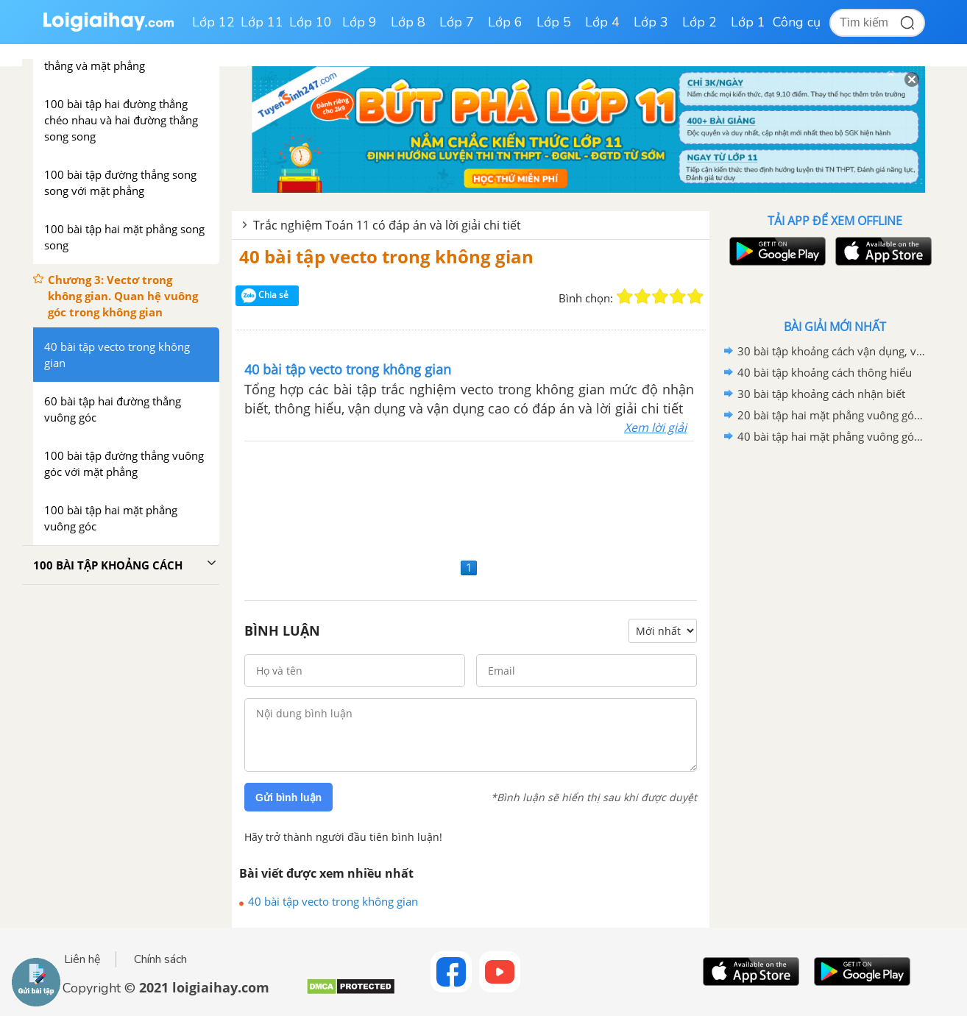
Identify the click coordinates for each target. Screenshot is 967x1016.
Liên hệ (82, 959)
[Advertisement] (470, 497)
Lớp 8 (408, 22)
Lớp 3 (651, 22)
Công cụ (797, 22)
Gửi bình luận (288, 797)
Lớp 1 (748, 22)
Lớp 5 (553, 22)
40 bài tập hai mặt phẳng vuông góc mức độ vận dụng (832, 436)
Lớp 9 (359, 22)
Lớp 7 (456, 22)
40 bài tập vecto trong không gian (386, 256)
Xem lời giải (655, 427)
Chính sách (160, 959)
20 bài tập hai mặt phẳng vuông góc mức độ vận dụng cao (832, 415)
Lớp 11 (262, 22)
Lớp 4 (602, 22)
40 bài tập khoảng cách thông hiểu (824, 372)
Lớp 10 (310, 22)
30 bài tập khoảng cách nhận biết (821, 393)
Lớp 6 (505, 22)
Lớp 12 (213, 22)
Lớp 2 (699, 22)
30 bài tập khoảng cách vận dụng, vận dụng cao (832, 351)
